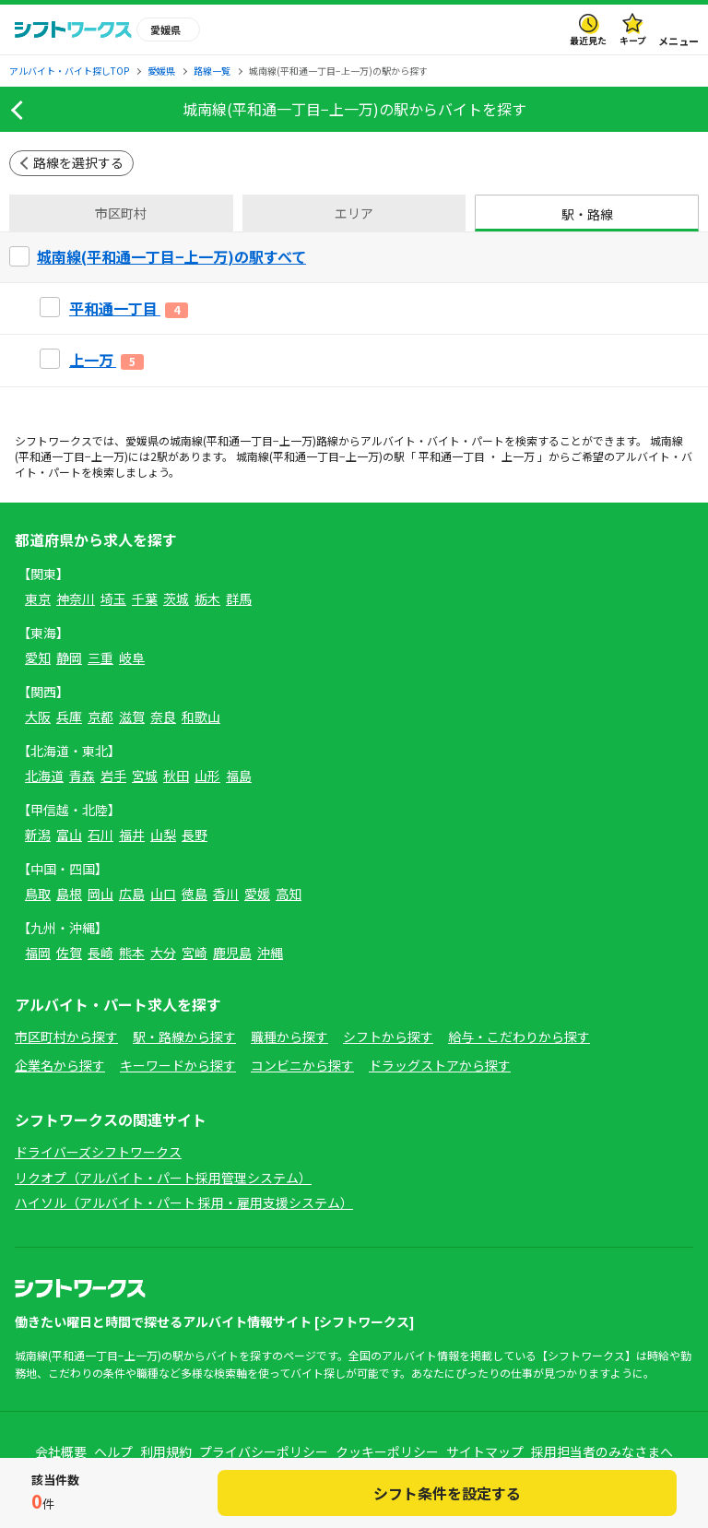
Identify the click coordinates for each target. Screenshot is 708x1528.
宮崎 (194, 952)
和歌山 (201, 716)
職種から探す (289, 1036)
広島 (132, 893)
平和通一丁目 (452, 456)
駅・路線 (587, 214)
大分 (163, 952)
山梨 (163, 834)
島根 (69, 893)
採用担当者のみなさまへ (602, 1451)
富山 (69, 834)
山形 (207, 775)
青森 (82, 775)
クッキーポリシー (387, 1451)
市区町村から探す (66, 1036)
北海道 (44, 775)
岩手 (113, 775)
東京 (38, 598)
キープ (633, 40)
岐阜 (132, 657)
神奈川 (75, 598)
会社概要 (61, 1451)
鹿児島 (232, 952)
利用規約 (166, 1451)
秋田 (176, 775)
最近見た (588, 40)
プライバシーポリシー (263, 1451)
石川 (100, 834)
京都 (100, 716)
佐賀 (69, 952)
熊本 (132, 952)
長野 (194, 834)
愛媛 (257, 893)
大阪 (38, 716)
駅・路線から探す (184, 1036)
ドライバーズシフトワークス (98, 1152)
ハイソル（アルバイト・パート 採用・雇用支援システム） (184, 1202)
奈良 (163, 716)
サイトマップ (485, 1451)
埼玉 (113, 598)
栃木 (207, 598)
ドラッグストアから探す (440, 1065)
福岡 (38, 952)
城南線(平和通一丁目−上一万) (243, 440)
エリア (354, 213)
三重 (100, 657)
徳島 (194, 893)
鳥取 (38, 893)
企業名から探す (60, 1065)
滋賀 (132, 716)
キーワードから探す (178, 1065)
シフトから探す (388, 1036)
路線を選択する (78, 162)
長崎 (100, 952)
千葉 (145, 598)
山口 (163, 893)
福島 (239, 775)
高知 (288, 893)
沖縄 (270, 952)
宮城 (145, 775)
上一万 (518, 456)
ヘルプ (113, 1451)
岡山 (100, 893)
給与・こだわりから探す (519, 1036)
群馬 (239, 598)
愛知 (38, 657)
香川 (226, 893)
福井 (132, 834)
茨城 (176, 598)
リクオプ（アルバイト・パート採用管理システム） (163, 1177)
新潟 (38, 834)
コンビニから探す (302, 1065)
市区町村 (121, 213)
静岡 (69, 657)
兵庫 (69, 716)
